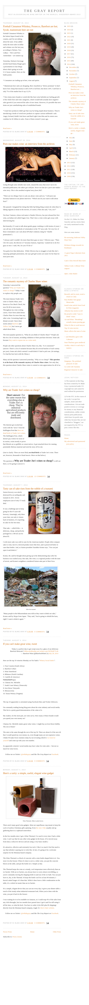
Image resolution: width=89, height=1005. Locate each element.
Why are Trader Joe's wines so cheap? (21, 390)
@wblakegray (26, 754)
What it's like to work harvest (74, 325)
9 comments (39, 761)
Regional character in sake (73, 370)
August (72, 81)
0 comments (39, 632)
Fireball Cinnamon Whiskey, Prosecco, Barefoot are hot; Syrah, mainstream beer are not (30, 28)
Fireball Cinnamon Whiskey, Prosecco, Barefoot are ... (76, 86)
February (72, 155)
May (71, 144)
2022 (69, 37)
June (71, 141)
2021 (69, 40)
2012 (69, 166)
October (72, 74)
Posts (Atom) (17, 937)
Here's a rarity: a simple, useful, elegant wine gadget (28, 773)
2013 (69, 163)
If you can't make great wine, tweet (20, 644)
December (73, 67)
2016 (69, 57)
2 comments (39, 131)
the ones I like (41, 828)
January (72, 158)
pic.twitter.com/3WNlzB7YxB (47, 651)
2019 (69, 47)
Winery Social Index (47, 660)
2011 (69, 169)
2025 (69, 26)
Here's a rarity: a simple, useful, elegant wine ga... (77, 130)
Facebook (54, 754)
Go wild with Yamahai (72, 367)
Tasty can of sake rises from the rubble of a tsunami (28, 488)
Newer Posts (7, 932)
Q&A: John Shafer (70, 274)
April (71, 148)
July (70, 138)
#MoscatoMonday (30, 651)
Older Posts (57, 932)
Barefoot (15, 324)
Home (32, 932)
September (73, 78)
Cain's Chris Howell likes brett (75, 261)
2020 (69, 43)
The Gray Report (44, 11)
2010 (69, 173)
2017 (69, 54)
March (71, 151)
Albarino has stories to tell (73, 311)
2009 (69, 176)
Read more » (7, 128)
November (73, 71)
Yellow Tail (7, 326)
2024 (69, 30)
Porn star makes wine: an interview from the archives (29, 144)
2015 (69, 61)
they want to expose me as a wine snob (22, 340)
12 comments (40, 378)
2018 (69, 50)
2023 (69, 33)
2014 (69, 64)
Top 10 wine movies (71, 328)
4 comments (39, 269)
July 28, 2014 (53, 653)
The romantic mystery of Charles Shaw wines (25, 281)
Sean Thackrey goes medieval (74, 342)
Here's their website (47, 908)
